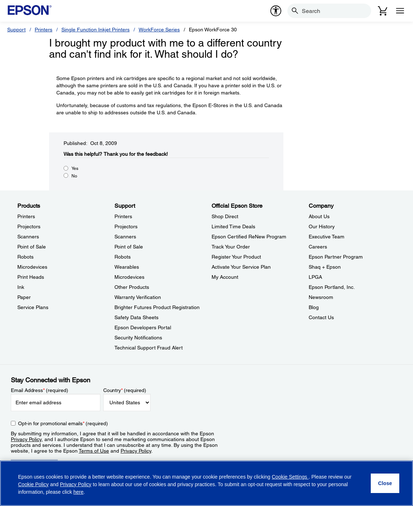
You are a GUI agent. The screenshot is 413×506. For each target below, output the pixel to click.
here (78, 492)
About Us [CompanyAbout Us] (319, 216)
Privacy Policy (26, 439)
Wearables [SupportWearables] (126, 267)
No (74, 176)
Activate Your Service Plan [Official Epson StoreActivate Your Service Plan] (241, 267)
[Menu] (400, 11)
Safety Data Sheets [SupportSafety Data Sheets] (136, 317)
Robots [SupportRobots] (122, 257)
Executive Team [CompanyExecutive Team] (326, 236)
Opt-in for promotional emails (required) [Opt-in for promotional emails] (63, 423)
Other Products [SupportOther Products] (131, 287)
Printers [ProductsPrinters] (26, 216)
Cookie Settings (290, 477)
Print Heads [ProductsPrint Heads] (30, 277)
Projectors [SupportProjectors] (126, 226)
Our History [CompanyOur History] (322, 226)
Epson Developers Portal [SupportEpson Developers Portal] (142, 327)
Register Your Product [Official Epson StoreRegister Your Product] (236, 257)
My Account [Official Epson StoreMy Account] (225, 277)
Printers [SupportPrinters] (123, 216)
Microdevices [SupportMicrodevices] (129, 277)
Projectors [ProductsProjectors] (28, 226)
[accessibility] (276, 11)
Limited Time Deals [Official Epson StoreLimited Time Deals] (233, 226)
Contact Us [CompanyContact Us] (321, 317)
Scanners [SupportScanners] (125, 236)
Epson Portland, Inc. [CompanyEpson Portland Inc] (332, 287)
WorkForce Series (159, 29)
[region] (206, 483)
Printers (43, 29)
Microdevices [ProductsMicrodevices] (32, 267)
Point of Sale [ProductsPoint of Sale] (31, 247)
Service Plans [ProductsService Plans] (32, 307)
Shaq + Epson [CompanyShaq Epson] (325, 267)
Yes (74, 168)
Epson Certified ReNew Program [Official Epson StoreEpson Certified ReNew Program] (249, 236)
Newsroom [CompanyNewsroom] (321, 297)
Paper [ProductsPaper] (24, 297)
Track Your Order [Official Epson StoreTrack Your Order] (231, 247)
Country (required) (124, 390)
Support (16, 29)
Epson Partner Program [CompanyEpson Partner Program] (336, 257)
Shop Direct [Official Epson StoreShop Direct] (225, 216)
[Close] (385, 483)
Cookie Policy (33, 484)
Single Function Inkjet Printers (95, 29)
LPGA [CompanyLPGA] (315, 277)
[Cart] (382, 11)
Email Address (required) (39, 390)
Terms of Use (94, 451)
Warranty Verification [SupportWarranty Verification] (137, 297)
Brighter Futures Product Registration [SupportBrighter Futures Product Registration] (157, 307)
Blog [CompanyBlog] (314, 307)
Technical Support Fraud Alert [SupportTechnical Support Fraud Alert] (148, 348)
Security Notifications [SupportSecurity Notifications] (138, 337)
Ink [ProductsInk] (20, 287)
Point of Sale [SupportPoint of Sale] (128, 247)
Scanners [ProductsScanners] (28, 236)
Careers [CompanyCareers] (318, 247)
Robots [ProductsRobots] (25, 257)
